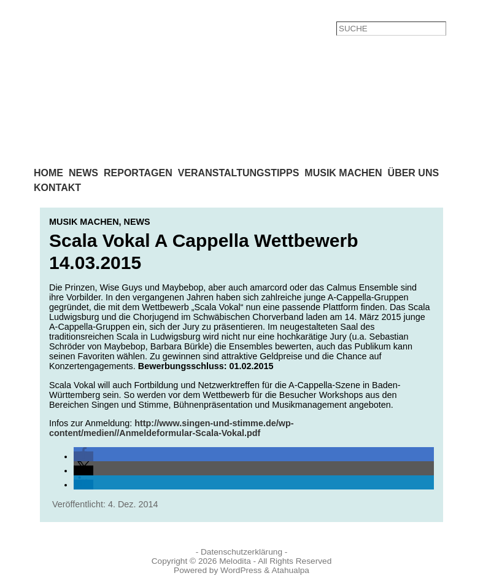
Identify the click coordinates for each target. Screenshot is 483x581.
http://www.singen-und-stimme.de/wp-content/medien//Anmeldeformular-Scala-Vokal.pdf (171, 428)
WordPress (240, 570)
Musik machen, (86, 222)
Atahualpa (290, 570)
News (137, 222)
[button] (83, 456)
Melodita (235, 561)
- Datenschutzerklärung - (242, 551)
